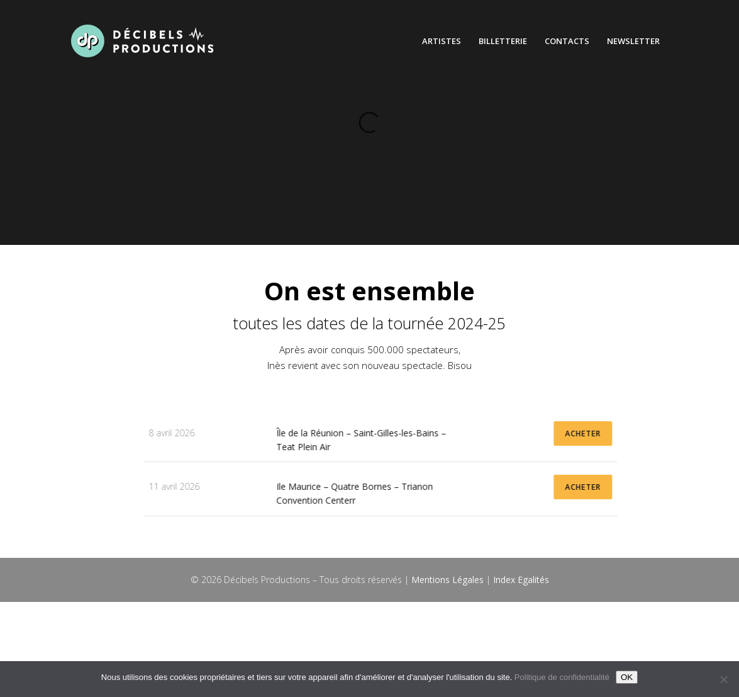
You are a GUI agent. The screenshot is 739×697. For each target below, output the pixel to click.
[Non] (723, 679)
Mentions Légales (447, 580)
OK (627, 677)
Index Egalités (521, 580)
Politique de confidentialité (561, 677)
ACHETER (669, 433)
